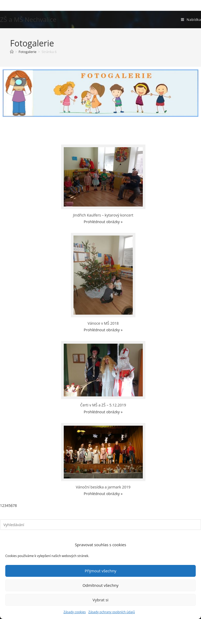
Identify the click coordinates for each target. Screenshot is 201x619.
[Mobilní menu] (191, 19)
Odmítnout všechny (100, 585)
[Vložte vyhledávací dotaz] (100, 524)
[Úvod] (11, 51)
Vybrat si (100, 599)
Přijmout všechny (100, 570)
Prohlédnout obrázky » (103, 221)
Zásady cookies (74, 612)
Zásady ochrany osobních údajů (111, 612)
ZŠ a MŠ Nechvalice (28, 19)
